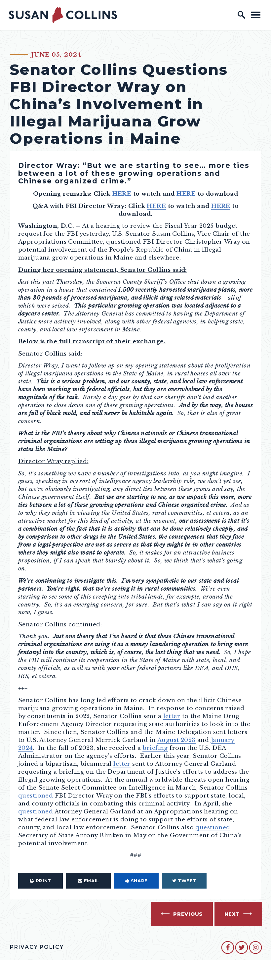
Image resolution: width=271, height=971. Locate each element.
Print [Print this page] (40, 880)
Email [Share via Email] (88, 880)
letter (171, 716)
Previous (188, 914)
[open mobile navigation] (256, 15)
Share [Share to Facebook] (136, 880)
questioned (35, 795)
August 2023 (176, 740)
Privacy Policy (37, 947)
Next (232, 914)
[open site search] (242, 15)
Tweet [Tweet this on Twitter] (184, 880)
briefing (155, 748)
